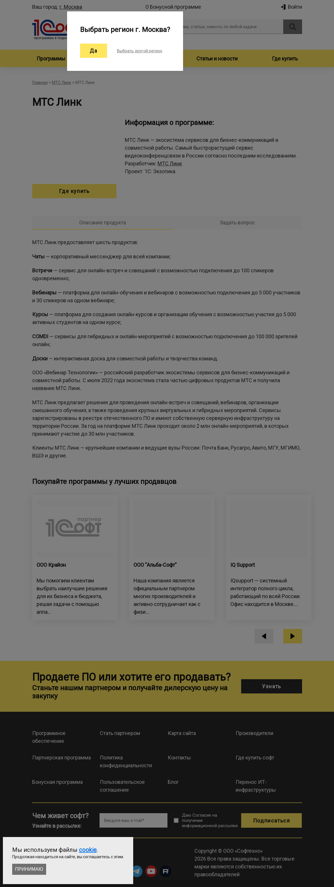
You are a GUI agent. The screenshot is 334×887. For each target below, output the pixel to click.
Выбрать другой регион (139, 51)
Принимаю (29, 869)
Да (93, 51)
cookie (88, 849)
